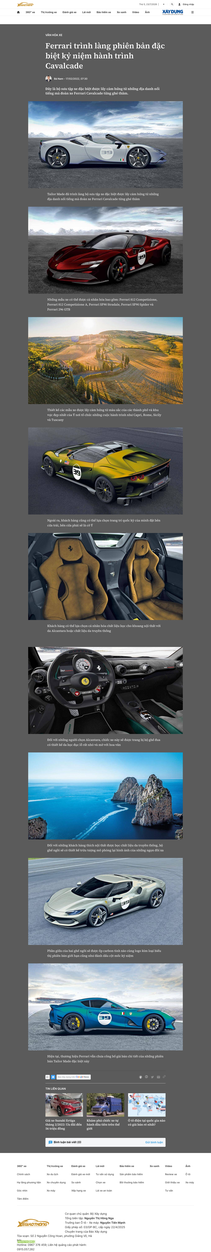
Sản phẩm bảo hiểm (131, 1174)
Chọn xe (101, 1182)
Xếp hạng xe (78, 1190)
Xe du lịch (52, 1174)
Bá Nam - (59, 78)
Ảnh (147, 12)
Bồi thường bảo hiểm (132, 1182)
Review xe (171, 1174)
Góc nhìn (22, 1190)
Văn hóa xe (53, 35)
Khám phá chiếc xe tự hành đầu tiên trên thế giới (103, 1124)
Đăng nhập (188, 4)
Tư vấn (169, 1190)
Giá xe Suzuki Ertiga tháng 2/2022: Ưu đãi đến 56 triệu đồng (63, 1124)
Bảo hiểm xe (104, 12)
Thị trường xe (49, 12)
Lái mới (86, 12)
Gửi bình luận (154, 1142)
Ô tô (187, 1174)
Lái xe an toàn (104, 1190)
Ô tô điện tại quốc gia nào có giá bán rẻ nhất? (146, 1122)
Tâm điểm (22, 1198)
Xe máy (51, 1190)
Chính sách (23, 1174)
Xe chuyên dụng (56, 1182)
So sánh (76, 1182)
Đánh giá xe (70, 12)
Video (135, 12)
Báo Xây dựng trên (73, 1077)
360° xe (30, 12)
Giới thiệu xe (172, 1182)
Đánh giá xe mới (80, 1174)
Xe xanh (121, 12)
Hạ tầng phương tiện (29, 1182)
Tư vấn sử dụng (105, 1174)
